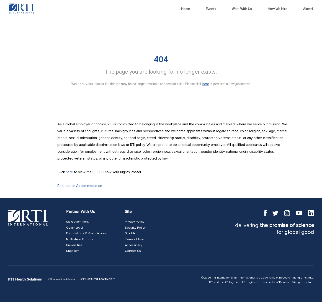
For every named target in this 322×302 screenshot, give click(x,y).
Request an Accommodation (79, 186)
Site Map (131, 233)
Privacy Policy (134, 221)
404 (161, 59)
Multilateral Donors (79, 239)
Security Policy (135, 227)
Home (185, 9)
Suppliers (72, 251)
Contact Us (133, 251)
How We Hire (277, 9)
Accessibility (133, 245)
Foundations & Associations (86, 233)
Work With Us (242, 9)
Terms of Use (134, 239)
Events (211, 9)
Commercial (74, 227)
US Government (77, 221)
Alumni (308, 9)
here (69, 172)
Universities (74, 245)
